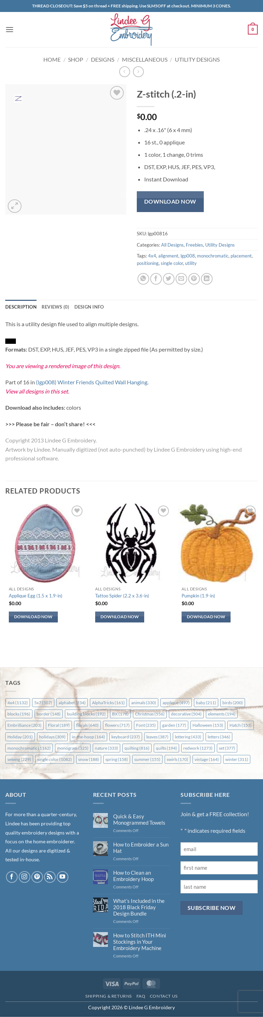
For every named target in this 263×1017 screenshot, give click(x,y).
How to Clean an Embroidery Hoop (133, 875)
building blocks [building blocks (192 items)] (86, 714)
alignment (168, 256)
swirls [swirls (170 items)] (177, 759)
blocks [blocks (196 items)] (18, 714)
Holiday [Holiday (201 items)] (20, 736)
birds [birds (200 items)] (232, 702)
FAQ (141, 996)
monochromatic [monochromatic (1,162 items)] (29, 748)
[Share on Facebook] (156, 279)
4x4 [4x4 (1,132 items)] (17, 702)
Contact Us (164, 996)
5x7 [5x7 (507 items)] (43, 702)
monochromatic (212, 256)
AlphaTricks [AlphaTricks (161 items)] (108, 702)
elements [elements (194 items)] (222, 714)
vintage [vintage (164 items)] (207, 759)
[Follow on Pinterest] (37, 877)
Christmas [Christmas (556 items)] (150, 714)
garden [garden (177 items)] (174, 725)
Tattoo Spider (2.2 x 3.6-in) (122, 596)
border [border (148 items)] (49, 714)
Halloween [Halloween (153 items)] (207, 725)
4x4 (152, 256)
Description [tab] (21, 307)
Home (52, 59)
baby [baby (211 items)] (206, 702)
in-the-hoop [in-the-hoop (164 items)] (88, 736)
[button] (9, 29)
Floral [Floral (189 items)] (59, 725)
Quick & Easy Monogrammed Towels (139, 819)
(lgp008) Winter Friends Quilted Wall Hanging (91, 382)
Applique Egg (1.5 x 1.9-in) (35, 596)
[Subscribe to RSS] (50, 877)
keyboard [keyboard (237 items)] (125, 736)
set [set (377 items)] (227, 748)
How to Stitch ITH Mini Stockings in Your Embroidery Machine (139, 941)
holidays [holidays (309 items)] (52, 736)
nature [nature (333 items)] (106, 748)
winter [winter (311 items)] (236, 759)
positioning (148, 263)
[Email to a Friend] (181, 279)
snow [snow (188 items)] (88, 759)
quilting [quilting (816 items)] (136, 748)
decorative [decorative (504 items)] (186, 714)
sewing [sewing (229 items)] (19, 759)
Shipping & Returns (108, 996)
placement (241, 256)
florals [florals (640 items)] (87, 725)
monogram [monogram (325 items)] (72, 748)
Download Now (170, 201)
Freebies (194, 245)
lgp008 (188, 256)
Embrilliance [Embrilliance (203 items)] (24, 725)
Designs (102, 59)
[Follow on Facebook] (12, 877)
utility (191, 263)
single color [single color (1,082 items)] (54, 759)
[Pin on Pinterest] (194, 279)
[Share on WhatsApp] (143, 279)
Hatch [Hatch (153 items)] (241, 725)
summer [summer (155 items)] (147, 759)
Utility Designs (197, 59)
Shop (75, 59)
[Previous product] (138, 71)
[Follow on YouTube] (62, 877)
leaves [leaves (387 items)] (157, 736)
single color (172, 263)
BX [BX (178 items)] (120, 714)
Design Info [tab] (89, 307)
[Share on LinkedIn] (207, 279)
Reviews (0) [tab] (55, 307)
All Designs (172, 245)
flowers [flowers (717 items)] (117, 725)
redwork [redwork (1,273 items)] (198, 748)
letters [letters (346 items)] (219, 736)
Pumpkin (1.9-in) (198, 596)
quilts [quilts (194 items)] (166, 748)
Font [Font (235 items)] (146, 725)
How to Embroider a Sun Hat (141, 847)
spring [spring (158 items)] (116, 759)
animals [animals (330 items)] (143, 702)
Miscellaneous (144, 59)
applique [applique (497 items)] (176, 702)
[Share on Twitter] (169, 279)
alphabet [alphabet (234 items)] (72, 702)
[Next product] (124, 71)
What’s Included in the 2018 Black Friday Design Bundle (139, 907)
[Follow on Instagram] (24, 877)
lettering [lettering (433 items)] (188, 736)
